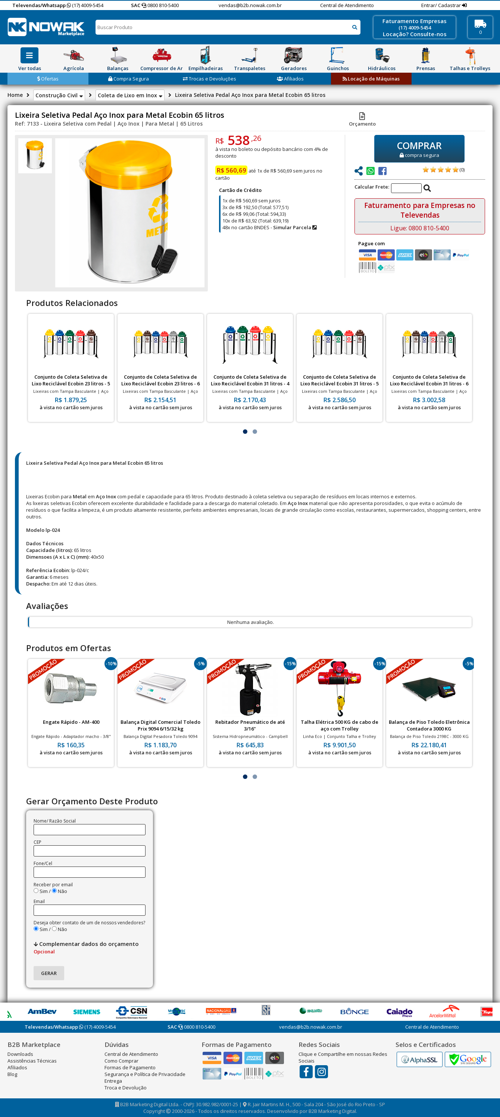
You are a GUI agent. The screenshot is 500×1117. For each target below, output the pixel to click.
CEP (37, 842)
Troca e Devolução (125, 1087)
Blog (12, 1074)
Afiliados (290, 78)
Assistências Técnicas (32, 1060)
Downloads (20, 1054)
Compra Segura (128, 78)
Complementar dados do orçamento (86, 947)
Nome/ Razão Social (55, 821)
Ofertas (48, 78)
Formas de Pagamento (130, 1067)
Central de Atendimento (347, 5)
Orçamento (362, 120)
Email (39, 901)
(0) (462, 169)
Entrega (113, 1080)
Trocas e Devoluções (209, 78)
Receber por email (53, 884)
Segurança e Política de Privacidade (144, 1074)
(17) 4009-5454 (85, 5)
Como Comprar (121, 1060)
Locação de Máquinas (371, 78)
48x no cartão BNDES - (269, 227)
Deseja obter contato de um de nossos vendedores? (89, 922)
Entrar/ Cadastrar (441, 5)
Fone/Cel (43, 863)
